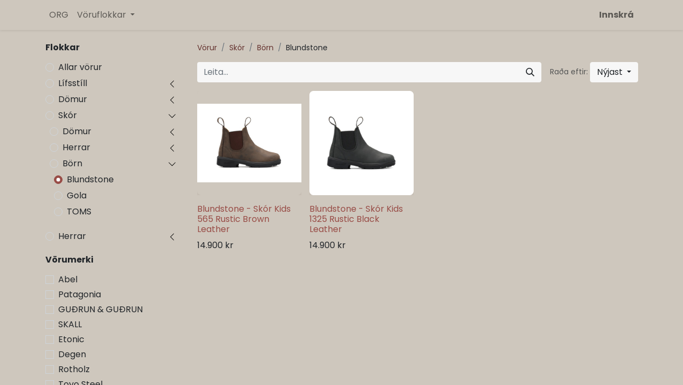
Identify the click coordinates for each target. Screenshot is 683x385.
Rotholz (74, 369)
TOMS (79, 211)
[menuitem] (59, 15)
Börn (72, 163)
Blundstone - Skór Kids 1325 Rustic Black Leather (356, 219)
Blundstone (90, 179)
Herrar (76, 147)
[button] (614, 72)
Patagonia (79, 294)
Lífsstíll (72, 83)
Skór (67, 115)
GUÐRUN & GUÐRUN (100, 309)
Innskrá (616, 15)
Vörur (207, 47)
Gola (77, 195)
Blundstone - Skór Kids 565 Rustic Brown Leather (244, 219)
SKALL (70, 324)
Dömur (72, 99)
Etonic (71, 339)
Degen (72, 354)
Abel (67, 279)
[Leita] (530, 72)
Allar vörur (80, 67)
